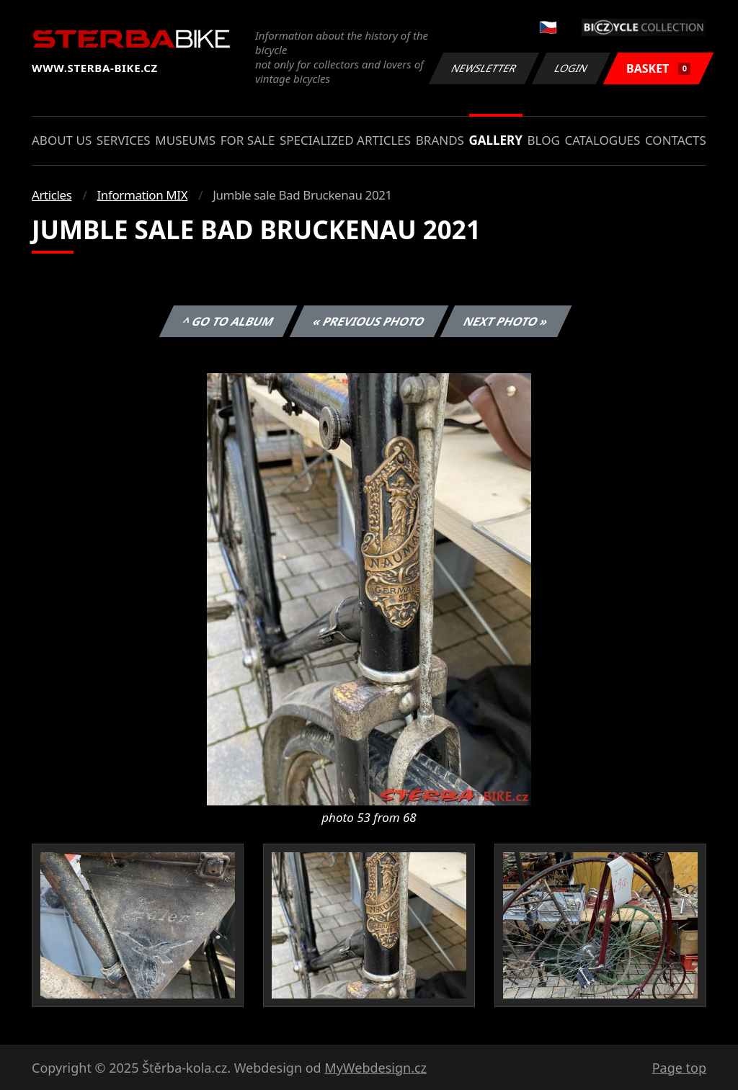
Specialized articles (345, 140)
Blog (544, 140)
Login (571, 68)
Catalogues (602, 140)
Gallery (496, 140)
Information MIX (142, 195)
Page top (679, 1067)
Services (124, 140)
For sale (248, 140)
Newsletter (483, 68)
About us (62, 140)
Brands (440, 140)
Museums (185, 140)
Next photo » (506, 321)
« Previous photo (369, 321)
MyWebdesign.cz (375, 1067)
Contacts (675, 140)
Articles (51, 195)
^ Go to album (228, 321)
